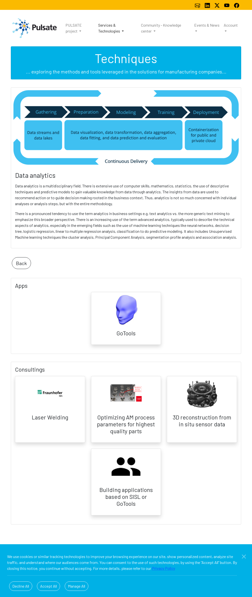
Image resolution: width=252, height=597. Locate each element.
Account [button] (231, 25)
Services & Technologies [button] (109, 28)
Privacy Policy (163, 568)
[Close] (244, 556)
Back (21, 263)
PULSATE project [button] (73, 28)
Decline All (20, 586)
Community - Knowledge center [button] (161, 28)
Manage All (76, 586)
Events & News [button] (207, 25)
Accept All (48, 586)
